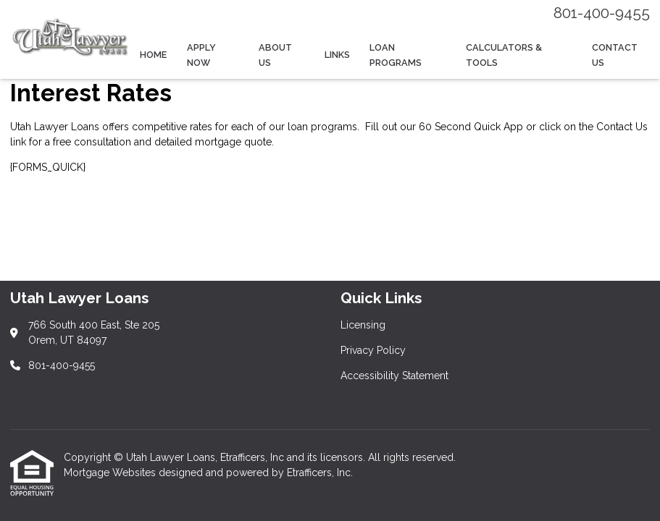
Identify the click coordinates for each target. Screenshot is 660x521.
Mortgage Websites (111, 472)
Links (337, 54)
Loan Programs (395, 55)
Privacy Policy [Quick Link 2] (373, 350)
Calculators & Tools (504, 55)
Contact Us (615, 55)
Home (153, 54)
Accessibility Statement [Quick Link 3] (394, 375)
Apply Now (201, 55)
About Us (275, 55)
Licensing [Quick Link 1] (363, 325)
